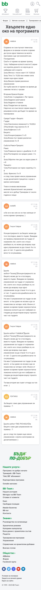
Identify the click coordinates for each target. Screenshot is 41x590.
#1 (36, 208)
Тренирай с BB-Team (12, 473)
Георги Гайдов (15, 226)
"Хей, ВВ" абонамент (11, 476)
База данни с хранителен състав (17, 531)
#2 (36, 229)
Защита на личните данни (12, 578)
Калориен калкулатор (12, 528)
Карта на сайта (7, 581)
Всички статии (9, 548)
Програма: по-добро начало (15, 470)
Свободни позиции (11, 504)
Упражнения (8, 540)
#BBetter (6, 556)
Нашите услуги (11, 467)
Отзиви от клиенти (11, 497)
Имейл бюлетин (10, 508)
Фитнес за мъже (18, 21)
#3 (36, 266)
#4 (36, 329)
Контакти (7, 513)
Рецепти (6, 534)
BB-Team (8, 488)
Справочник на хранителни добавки (18, 544)
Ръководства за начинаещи (15, 522)
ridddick (13, 41)
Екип (5, 501)
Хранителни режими (12, 525)
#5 (36, 399)
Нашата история (10, 492)
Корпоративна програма (13, 480)
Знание (7, 518)
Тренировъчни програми (13, 538)
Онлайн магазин (10, 484)
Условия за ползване (10, 576)
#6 (36, 420)
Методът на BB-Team (12, 495)
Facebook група (9, 562)
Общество (8, 553)
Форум (5, 21)
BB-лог (6, 510)
